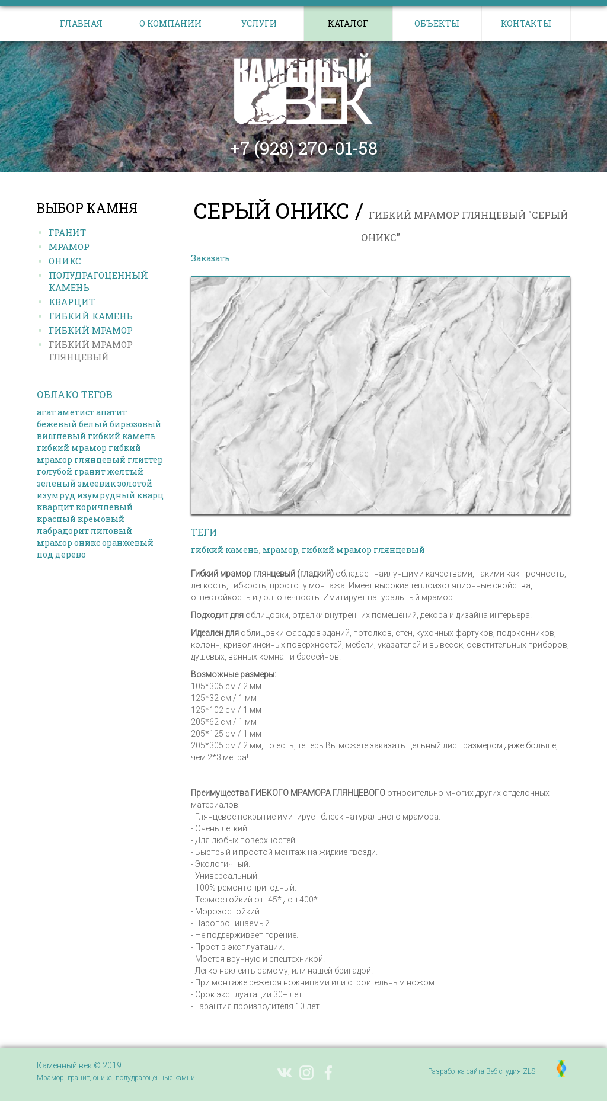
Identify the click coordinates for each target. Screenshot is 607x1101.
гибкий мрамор (72, 447)
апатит (111, 412)
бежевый (57, 424)
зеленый (56, 483)
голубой (54, 471)
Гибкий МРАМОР (91, 330)
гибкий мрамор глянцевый (89, 453)
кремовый (101, 518)
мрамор (54, 542)
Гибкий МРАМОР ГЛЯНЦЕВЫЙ (91, 350)
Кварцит (72, 302)
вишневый (61, 435)
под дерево (61, 554)
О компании (170, 23)
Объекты (436, 23)
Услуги (259, 23)
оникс (87, 542)
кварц (150, 495)
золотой (134, 483)
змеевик (97, 483)
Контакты (526, 23)
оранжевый (128, 542)
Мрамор (69, 246)
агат (46, 412)
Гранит (67, 232)
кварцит (55, 507)
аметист (75, 412)
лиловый (111, 530)
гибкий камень (122, 435)
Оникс (65, 261)
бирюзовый (135, 424)
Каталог (348, 23)
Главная (81, 23)
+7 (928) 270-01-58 (304, 148)
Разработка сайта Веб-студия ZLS (481, 1071)
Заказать (210, 258)
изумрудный (106, 495)
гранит (90, 471)
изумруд (56, 495)
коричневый (104, 507)
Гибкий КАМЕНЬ (91, 316)
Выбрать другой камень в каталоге (318, 258)
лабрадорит (63, 530)
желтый (125, 471)
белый (93, 424)
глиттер (145, 459)
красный (56, 518)
